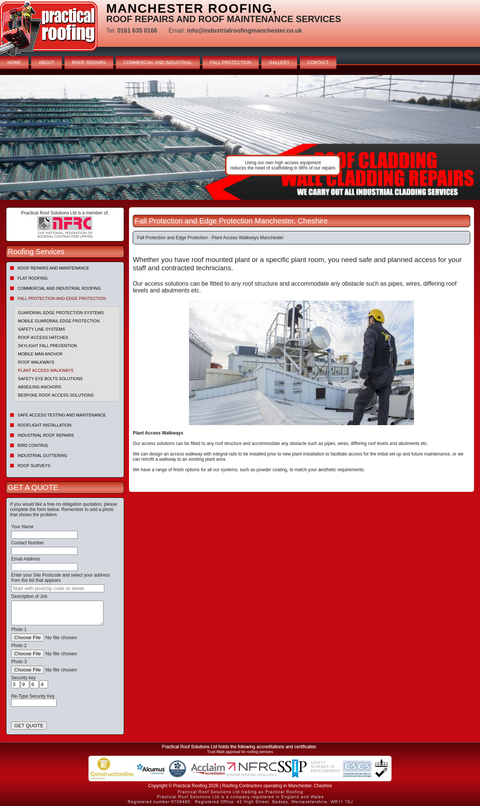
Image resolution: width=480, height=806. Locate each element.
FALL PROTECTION (230, 62)
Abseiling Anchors (40, 387)
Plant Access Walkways (46, 370)
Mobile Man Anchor (40, 354)
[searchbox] (57, 588)
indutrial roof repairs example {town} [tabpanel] (240, 137)
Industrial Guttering (43, 455)
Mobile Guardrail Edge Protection (59, 321)
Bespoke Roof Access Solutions (56, 395)
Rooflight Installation (45, 425)
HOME (14, 62)
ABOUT (46, 62)
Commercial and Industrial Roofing (59, 288)
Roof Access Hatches (43, 337)
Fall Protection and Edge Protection (62, 298)
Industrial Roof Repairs (46, 435)
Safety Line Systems (41, 329)
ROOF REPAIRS (89, 62)
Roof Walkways (36, 362)
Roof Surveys (34, 465)
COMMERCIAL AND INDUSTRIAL (157, 62)
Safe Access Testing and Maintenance (62, 415)
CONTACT (318, 62)
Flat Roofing (33, 278)
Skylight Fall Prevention (47, 345)
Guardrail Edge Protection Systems (61, 312)
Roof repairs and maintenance (53, 268)
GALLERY (279, 62)
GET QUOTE (29, 725)
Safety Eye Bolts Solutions (50, 378)
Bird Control (33, 445)
